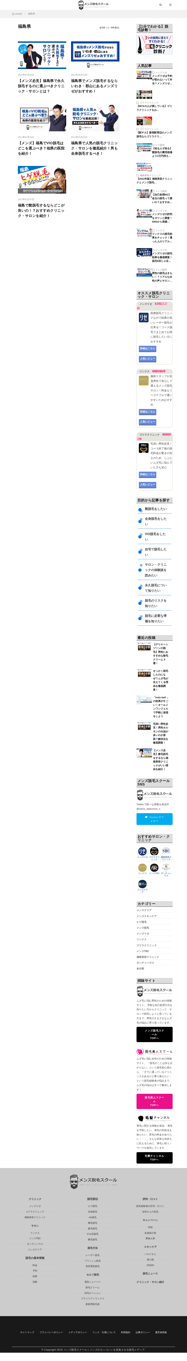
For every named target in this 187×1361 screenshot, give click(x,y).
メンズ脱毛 (161, 192)
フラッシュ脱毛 (92, 1260)
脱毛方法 (92, 1248)
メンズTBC (154, 873)
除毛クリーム (92, 1287)
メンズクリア (142, 890)
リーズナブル (159, 372)
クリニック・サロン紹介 (150, 1282)
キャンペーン (150, 1220)
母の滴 (150, 1259)
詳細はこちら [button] (147, 349)
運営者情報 (106, 1340)
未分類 (141, 968)
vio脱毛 (92, 1217)
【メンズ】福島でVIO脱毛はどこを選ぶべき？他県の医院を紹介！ (41, 149)
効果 (35, 1276)
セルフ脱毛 (92, 1274)
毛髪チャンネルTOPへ (154, 1158)
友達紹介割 (150, 1233)
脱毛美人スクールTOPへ (154, 1101)
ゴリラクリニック (149, 103)
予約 (35, 1270)
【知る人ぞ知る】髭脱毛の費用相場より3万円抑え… (162, 153)
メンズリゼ (161, 73)
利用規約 (157, 1333)
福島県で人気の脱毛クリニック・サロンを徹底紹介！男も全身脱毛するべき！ (94, 149)
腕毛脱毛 (92, 1239)
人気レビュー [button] (147, 359)
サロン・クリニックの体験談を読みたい (156, 571)
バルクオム (150, 1254)
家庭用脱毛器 (92, 1304)
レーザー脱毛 (92, 1255)
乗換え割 (150, 1238)
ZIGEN (150, 1265)
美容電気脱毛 (92, 1266)
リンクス (160, 231)
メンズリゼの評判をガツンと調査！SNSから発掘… (162, 218)
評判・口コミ (150, 1199)
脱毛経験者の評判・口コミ (150, 1206)
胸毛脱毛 (92, 1223)
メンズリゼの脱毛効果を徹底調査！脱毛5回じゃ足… (162, 258)
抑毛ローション (92, 1293)
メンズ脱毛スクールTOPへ (154, 1035)
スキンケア (150, 1247)
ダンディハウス (166, 874)
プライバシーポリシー (63, 1333)
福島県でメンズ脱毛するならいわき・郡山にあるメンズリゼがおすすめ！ (94, 87)
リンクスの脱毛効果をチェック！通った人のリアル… (162, 238)
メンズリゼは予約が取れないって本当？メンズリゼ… (162, 80)
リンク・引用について (129, 1333)
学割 (150, 1227)
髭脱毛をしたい (156, 509)
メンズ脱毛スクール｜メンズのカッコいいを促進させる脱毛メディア (104, 1358)
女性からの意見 (150, 1211)
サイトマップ (32, 1333)
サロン (35, 1226)
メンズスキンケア (147, 916)
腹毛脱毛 (92, 1228)
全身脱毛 (92, 1211)
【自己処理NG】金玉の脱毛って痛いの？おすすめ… (162, 199)
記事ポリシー (82, 1340)
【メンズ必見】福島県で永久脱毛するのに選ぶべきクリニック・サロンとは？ (41, 87)
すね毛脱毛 (92, 1234)
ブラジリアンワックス (92, 1298)
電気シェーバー (92, 1282)
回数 (35, 1282)
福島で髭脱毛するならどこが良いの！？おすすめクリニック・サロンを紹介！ (41, 211)
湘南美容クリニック (150, 176)
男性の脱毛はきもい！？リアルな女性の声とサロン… (162, 277)
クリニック (35, 1199)
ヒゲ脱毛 (160, 145)
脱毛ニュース (150, 1273)
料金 (35, 1265)
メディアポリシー (96, 1333)
